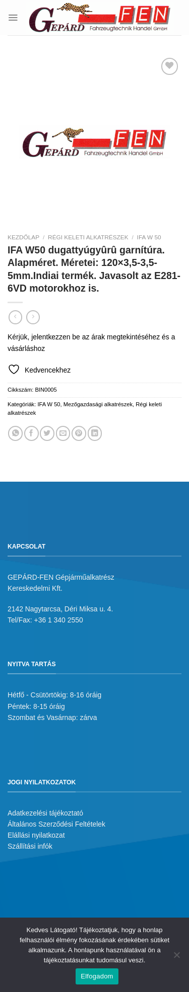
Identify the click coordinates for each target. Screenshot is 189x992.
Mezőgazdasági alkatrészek (98, 404)
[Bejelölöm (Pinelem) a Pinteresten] (79, 433)
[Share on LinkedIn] (95, 433)
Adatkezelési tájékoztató (45, 813)
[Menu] (13, 17)
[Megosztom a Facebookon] (31, 433)
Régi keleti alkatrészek (88, 237)
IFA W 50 (149, 237)
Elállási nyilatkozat (36, 835)
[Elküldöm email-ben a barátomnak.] (63, 433)
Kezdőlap (23, 237)
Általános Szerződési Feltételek (56, 824)
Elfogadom (97, 976)
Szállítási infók (30, 846)
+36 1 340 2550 (58, 620)
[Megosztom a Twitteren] (47, 433)
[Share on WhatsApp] (15, 433)
